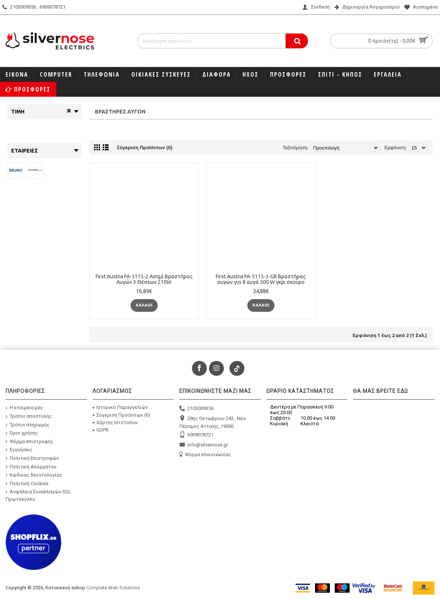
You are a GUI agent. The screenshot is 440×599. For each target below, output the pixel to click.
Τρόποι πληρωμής (27, 425)
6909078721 (196, 435)
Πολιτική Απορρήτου (31, 467)
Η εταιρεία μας (24, 408)
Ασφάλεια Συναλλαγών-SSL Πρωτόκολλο (38, 495)
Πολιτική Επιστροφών (32, 458)
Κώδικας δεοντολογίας (34, 475)
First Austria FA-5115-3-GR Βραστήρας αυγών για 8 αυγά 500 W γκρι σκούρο (261, 279)
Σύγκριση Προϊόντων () (121, 415)
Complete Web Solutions (113, 587)
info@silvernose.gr (203, 445)
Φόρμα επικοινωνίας (205, 454)
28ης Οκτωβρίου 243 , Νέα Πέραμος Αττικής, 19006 (212, 422)
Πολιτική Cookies (27, 483)
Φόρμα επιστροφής (29, 441)
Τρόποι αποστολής (29, 416)
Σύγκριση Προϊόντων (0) (144, 147)
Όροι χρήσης (22, 433)
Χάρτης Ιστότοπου (115, 422)
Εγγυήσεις (19, 450)
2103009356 (196, 408)
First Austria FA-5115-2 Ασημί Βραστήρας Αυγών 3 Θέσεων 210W (144, 279)
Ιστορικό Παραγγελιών (120, 407)
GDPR (101, 430)
